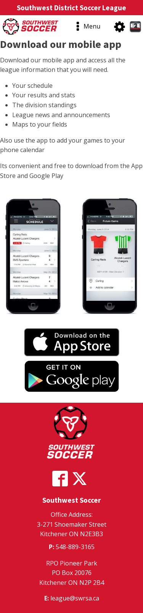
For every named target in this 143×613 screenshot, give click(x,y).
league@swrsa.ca (74, 598)
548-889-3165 (75, 547)
